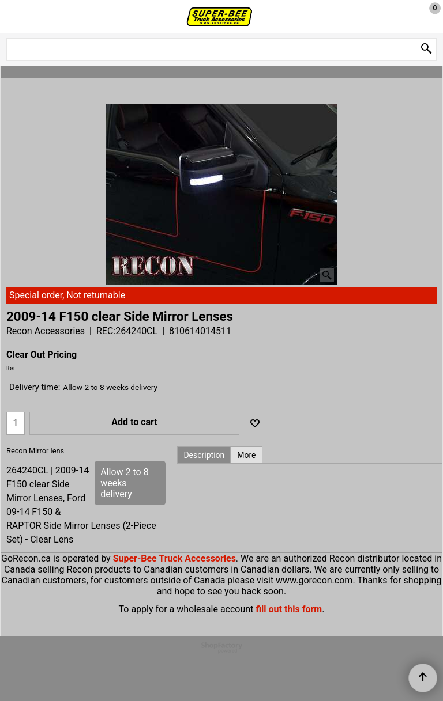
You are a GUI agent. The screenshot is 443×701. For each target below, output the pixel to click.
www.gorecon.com (314, 580)
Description (203, 455)
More (246, 455)
